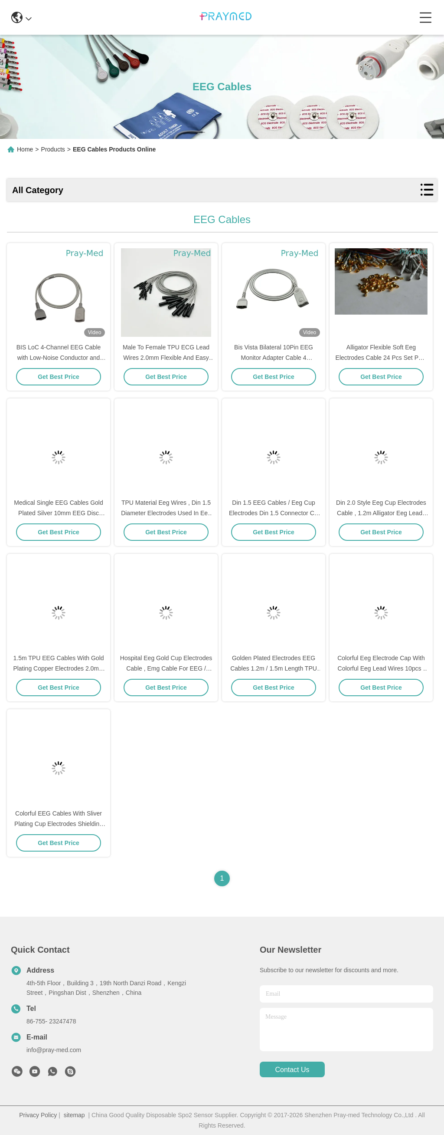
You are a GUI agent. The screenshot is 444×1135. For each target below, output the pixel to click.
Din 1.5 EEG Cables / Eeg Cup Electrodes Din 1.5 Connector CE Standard (273, 513)
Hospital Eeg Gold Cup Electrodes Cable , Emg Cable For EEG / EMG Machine (166, 668)
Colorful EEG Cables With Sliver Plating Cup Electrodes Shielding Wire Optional (58, 824)
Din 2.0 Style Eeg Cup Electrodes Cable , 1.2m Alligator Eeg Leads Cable (381, 513)
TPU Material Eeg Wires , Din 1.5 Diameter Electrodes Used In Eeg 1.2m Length (166, 513)
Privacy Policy (38, 1115)
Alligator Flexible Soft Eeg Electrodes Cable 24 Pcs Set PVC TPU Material (381, 358)
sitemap (74, 1115)
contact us (292, 1069)
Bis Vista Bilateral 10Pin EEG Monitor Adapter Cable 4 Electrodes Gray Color (273, 358)
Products (53, 149)
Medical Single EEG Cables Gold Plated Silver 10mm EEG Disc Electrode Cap (58, 513)
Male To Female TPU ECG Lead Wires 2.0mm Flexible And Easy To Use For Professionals (166, 358)
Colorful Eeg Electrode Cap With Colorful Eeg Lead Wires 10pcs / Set (381, 668)
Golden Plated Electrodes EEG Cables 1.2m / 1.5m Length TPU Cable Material (273, 668)
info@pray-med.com (53, 1049)
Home (25, 149)
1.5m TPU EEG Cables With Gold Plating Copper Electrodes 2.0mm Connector (58, 668)
